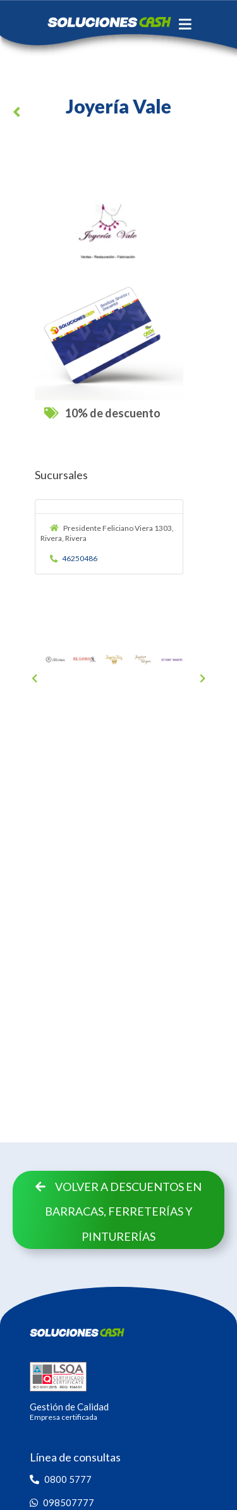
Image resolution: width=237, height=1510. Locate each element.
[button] (19, 114)
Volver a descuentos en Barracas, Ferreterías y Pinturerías (118, 1211)
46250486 (74, 558)
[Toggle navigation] (185, 23)
